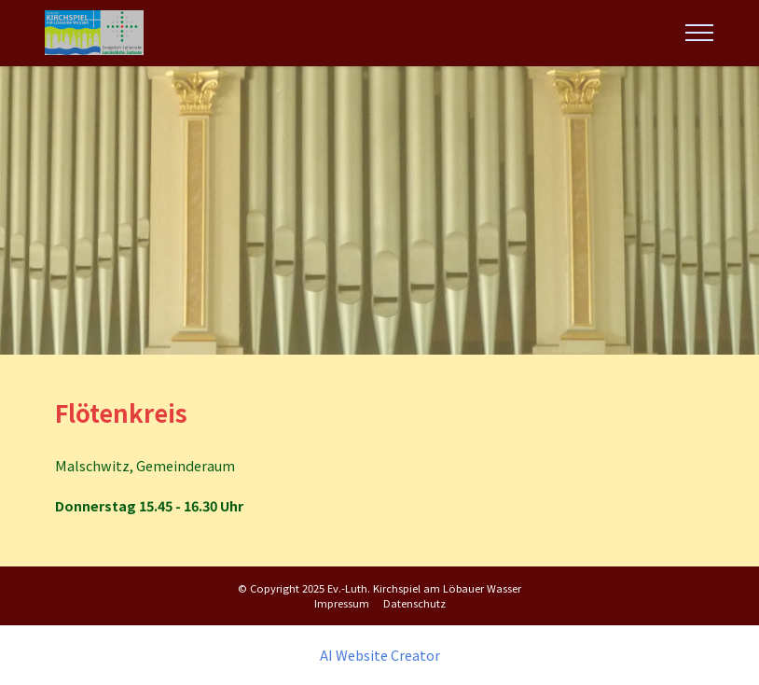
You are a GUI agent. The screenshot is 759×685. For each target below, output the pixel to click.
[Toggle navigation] (699, 32)
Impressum (341, 602)
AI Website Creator (380, 655)
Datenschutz (414, 602)
